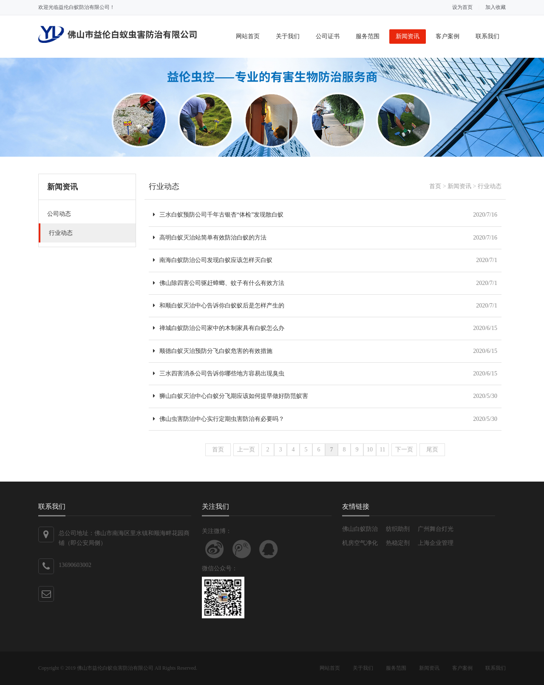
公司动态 (59, 214)
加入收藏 (495, 7)
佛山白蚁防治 (360, 529)
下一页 (404, 449)
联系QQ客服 (268, 549)
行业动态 (61, 233)
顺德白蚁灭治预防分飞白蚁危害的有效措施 (212, 351)
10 (370, 449)
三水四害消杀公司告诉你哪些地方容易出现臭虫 (218, 373)
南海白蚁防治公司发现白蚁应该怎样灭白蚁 (212, 260)
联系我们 (487, 36)
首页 (435, 186)
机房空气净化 (360, 543)
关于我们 (288, 36)
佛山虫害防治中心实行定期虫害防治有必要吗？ (218, 419)
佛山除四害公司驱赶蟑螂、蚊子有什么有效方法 (218, 283)
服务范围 (368, 36)
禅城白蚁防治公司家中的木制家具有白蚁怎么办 (218, 328)
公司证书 (328, 36)
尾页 (432, 449)
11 (382, 449)
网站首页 (248, 36)
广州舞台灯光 (435, 529)
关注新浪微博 (214, 549)
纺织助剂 (398, 529)
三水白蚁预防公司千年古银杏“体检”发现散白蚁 (218, 214)
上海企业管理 (435, 543)
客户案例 (447, 36)
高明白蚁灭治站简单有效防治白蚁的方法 (209, 237)
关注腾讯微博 (241, 549)
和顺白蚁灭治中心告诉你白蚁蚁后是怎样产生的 (218, 305)
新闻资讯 (407, 36)
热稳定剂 (398, 543)
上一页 (246, 449)
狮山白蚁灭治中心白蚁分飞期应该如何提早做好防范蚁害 (230, 396)
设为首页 (462, 7)
